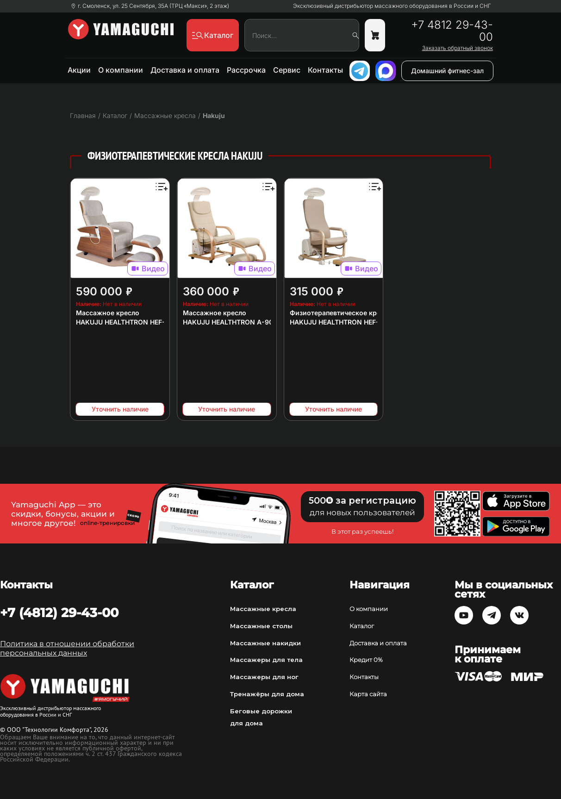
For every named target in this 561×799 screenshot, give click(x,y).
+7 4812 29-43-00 (452, 31)
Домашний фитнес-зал (447, 71)
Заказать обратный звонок (457, 48)
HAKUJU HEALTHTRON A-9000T (234, 322)
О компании (120, 70)
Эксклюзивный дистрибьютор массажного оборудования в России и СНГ (392, 6)
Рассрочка (246, 70)
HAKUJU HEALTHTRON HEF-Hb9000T (349, 322)
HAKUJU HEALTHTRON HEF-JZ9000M (135, 322)
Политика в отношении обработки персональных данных (67, 648)
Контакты (325, 70)
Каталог (361, 626)
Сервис (286, 70)
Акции (79, 70)
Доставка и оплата (184, 70)
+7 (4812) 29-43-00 (59, 612)
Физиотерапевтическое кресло (341, 313)
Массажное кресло (107, 313)
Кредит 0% (366, 659)
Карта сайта (368, 694)
